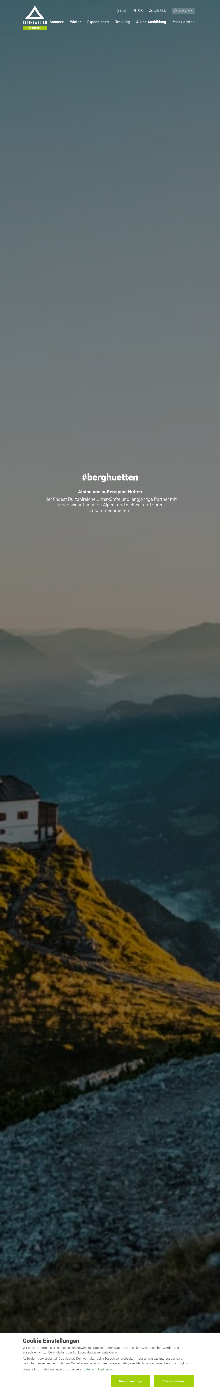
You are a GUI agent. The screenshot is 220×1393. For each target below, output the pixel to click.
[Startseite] (35, 18)
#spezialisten (183, 22)
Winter (75, 22)
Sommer (57, 22)
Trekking (122, 22)
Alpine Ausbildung (151, 22)
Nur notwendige (130, 1381)
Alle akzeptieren (174, 1381)
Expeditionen (98, 22)
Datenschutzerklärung (98, 1369)
